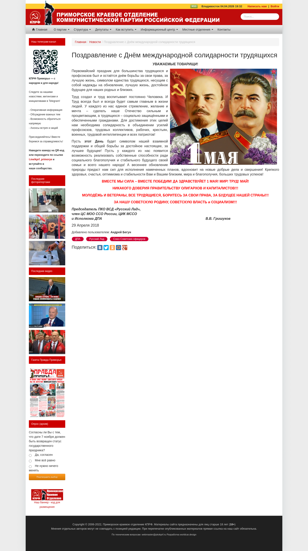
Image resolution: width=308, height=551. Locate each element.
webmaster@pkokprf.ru (154, 534)
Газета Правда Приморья (46, 359)
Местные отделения (197, 29)
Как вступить (126, 29)
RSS (194, 6)
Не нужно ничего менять (43, 468)
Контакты (224, 29)
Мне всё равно (45, 460)
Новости (95, 42)
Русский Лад (96, 239)
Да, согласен (44, 454)
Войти (275, 6)
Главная (39, 29)
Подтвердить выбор (47, 476)
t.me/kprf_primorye (40, 159)
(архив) (44, 423)
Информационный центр (159, 29)
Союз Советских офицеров (129, 239)
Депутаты (103, 29)
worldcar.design (188, 534)
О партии (62, 29)
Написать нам (257, 6)
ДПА (77, 239)
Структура (82, 29)
